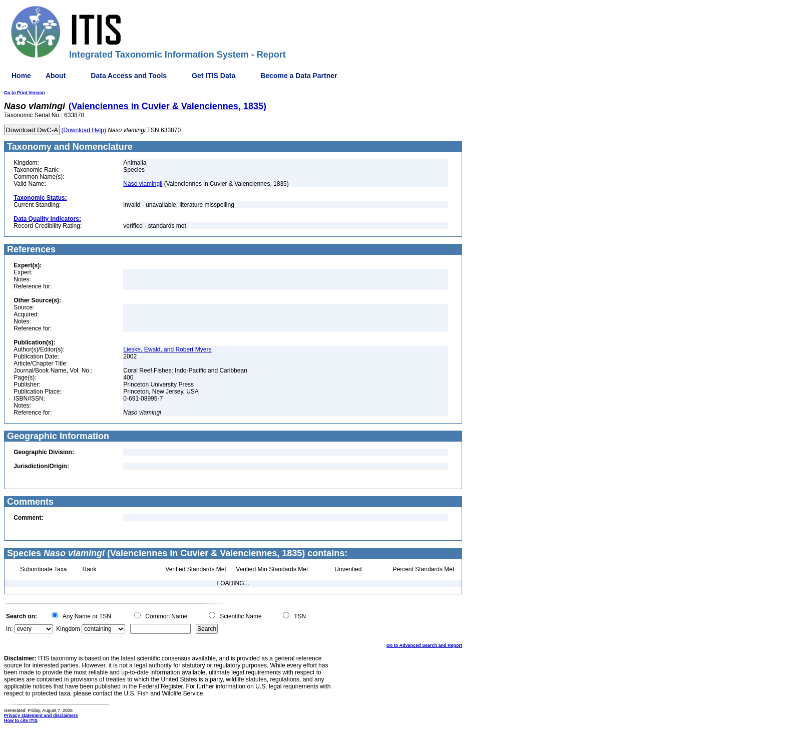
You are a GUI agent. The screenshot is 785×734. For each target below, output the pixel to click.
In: (9, 628)
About (56, 76)
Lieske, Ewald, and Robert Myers (167, 349)
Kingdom (68, 628)
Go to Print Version (24, 92)
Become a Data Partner (298, 76)
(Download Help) (84, 130)
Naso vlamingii (142, 183)
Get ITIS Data (213, 76)
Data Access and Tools (129, 76)
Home (21, 76)
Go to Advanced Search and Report (424, 645)
